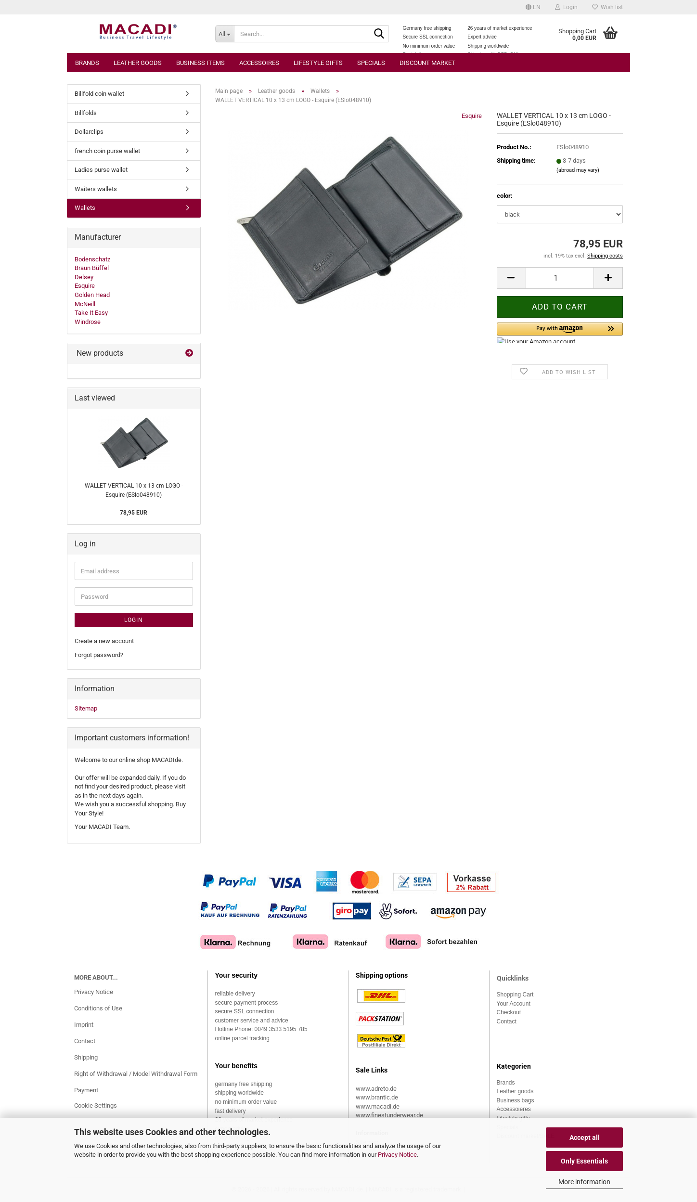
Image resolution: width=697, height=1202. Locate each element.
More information (584, 1182)
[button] (533, 7)
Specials (371, 62)
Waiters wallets (96, 189)
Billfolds (86, 112)
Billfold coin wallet (99, 93)
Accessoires (259, 62)
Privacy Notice (397, 1154)
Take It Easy (91, 312)
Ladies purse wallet (101, 169)
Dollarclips (89, 131)
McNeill (85, 304)
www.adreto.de (376, 1088)
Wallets (85, 207)
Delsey (84, 277)
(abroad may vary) (577, 170)
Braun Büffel (92, 267)
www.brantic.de (377, 1097)
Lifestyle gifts (318, 62)
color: (505, 195)
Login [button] (566, 7)
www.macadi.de (378, 1106)
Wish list (607, 7)
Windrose (88, 321)
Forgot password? (99, 655)
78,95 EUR (133, 512)
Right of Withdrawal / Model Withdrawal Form (135, 1073)
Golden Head (92, 294)
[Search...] (224, 33)
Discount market (427, 62)
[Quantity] (560, 278)
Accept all (584, 1137)
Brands (87, 62)
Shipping (86, 1057)
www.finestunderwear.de (389, 1115)
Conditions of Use (98, 1008)
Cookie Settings (95, 1105)
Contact (84, 1041)
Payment (86, 1090)
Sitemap (86, 708)
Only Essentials (584, 1161)
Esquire (472, 115)
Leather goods (138, 62)
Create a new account (104, 641)
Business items (200, 62)
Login (133, 620)
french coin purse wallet (107, 151)
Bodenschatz (92, 259)
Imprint (83, 1024)
